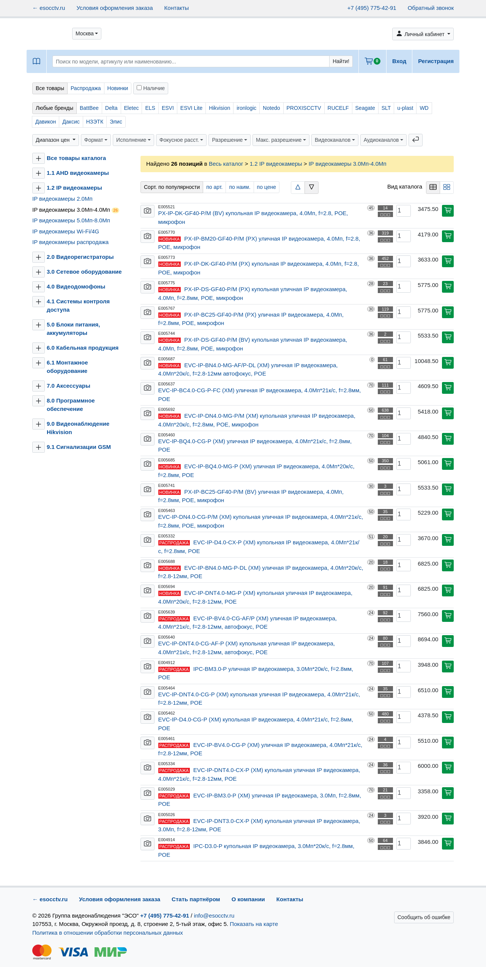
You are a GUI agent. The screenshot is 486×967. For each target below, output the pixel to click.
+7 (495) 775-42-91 (371, 8)
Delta (111, 108)
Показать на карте (254, 924)
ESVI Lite (191, 108)
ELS (150, 108)
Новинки (117, 88)
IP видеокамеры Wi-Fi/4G (65, 231)
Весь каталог (226, 163)
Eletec (131, 108)
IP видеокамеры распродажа (70, 242)
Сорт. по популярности (172, 187)
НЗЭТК (94, 122)
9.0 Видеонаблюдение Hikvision (78, 428)
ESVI (168, 108)
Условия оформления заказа (114, 8)
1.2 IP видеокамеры (75, 187)
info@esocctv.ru (214, 915)
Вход (399, 61)
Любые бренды (54, 108)
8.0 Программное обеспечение (71, 404)
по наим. (239, 187)
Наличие (151, 88)
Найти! (341, 61)
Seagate (365, 108)
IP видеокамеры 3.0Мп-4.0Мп (75, 209)
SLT (386, 108)
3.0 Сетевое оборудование (84, 271)
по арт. (214, 187)
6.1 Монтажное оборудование (67, 366)
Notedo (271, 108)
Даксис (70, 122)
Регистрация (436, 61)
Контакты (176, 8)
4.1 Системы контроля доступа (78, 305)
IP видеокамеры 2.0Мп (62, 198)
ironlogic (246, 108)
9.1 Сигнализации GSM (79, 447)
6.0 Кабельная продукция (82, 347)
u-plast (405, 108)
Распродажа (86, 88)
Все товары (50, 88)
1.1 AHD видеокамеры (78, 173)
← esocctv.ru (48, 8)
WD (424, 108)
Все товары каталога (76, 158)
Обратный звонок (431, 8)
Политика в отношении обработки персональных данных (107, 932)
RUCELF (338, 108)
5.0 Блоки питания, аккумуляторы (73, 328)
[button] (86, 34)
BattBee (89, 108)
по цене (266, 187)
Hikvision (219, 108)
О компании (248, 899)
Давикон (45, 122)
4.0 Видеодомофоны (76, 286)
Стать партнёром (196, 899)
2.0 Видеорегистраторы (80, 257)
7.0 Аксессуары (68, 385)
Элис (116, 122)
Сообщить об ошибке (424, 917)
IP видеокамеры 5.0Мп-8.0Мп (71, 220)
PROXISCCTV (304, 108)
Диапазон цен (53, 140)
